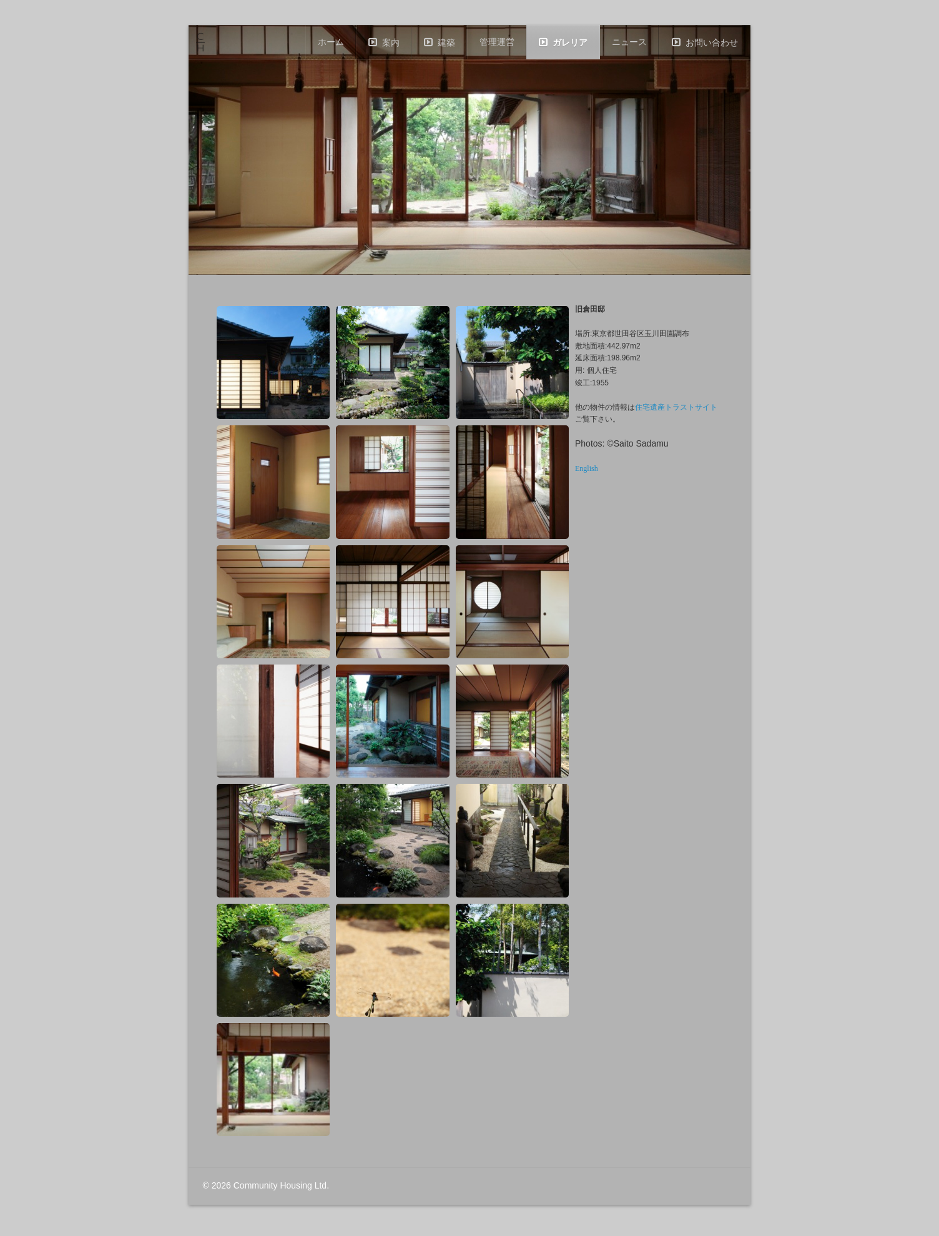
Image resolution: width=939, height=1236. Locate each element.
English (586, 468)
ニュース (629, 42)
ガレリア (570, 42)
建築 (446, 42)
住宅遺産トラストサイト (676, 407)
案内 (391, 42)
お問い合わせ (712, 42)
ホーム (331, 42)
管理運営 (496, 42)
